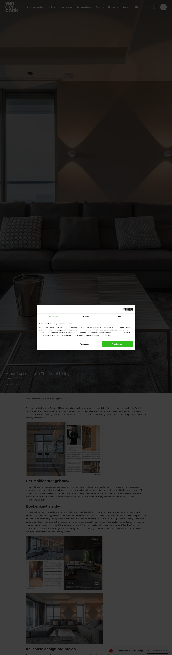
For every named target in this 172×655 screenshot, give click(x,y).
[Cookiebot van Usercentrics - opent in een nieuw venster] (123, 309)
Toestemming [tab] (53, 316)
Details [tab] (86, 316)
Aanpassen (85, 344)
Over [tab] (119, 316)
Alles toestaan (117, 344)
